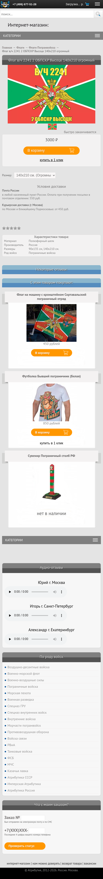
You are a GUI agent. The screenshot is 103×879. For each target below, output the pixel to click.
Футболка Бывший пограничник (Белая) (51, 376)
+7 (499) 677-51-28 (24, 4)
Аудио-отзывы (51, 567)
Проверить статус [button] (22, 846)
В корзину (42, 353)
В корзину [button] (36, 150)
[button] (98, 14)
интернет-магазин (18, 863)
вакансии (90, 863)
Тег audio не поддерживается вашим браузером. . (35, 592)
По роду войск (51, 656)
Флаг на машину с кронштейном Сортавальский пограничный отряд (51, 296)
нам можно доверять (46, 863)
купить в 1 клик (51, 160)
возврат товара (72, 863)
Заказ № (24, 817)
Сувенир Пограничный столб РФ (51, 456)
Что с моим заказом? (51, 804)
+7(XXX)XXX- (24, 830)
